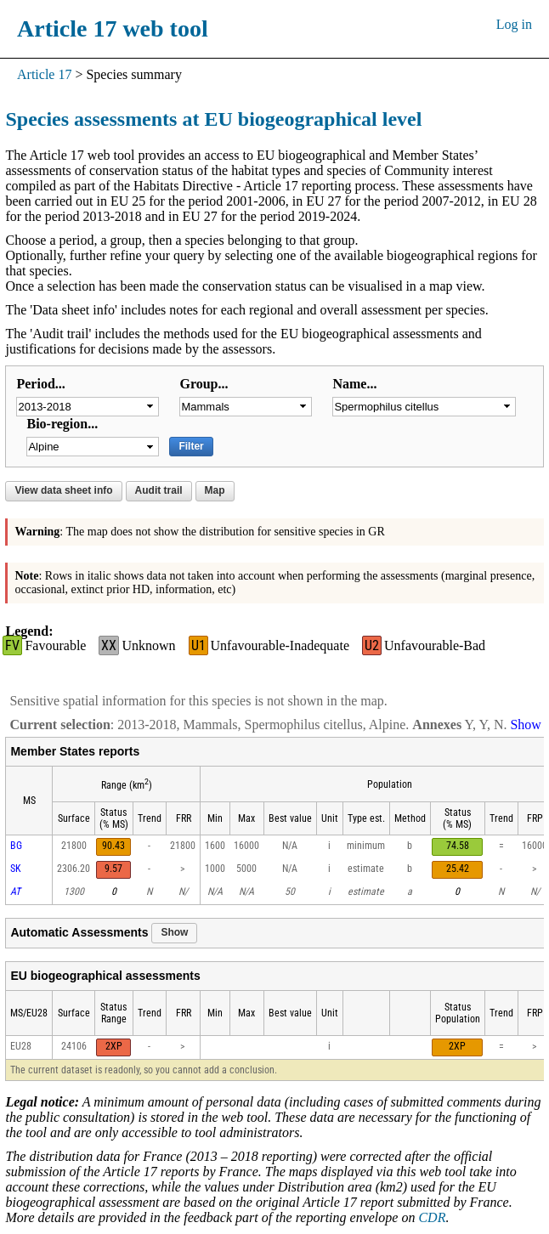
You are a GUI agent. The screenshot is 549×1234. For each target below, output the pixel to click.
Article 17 (44, 74)
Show (174, 932)
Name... (354, 383)
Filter (190, 446)
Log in (514, 24)
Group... (203, 383)
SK (15, 869)
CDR (431, 1217)
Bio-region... (62, 423)
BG (16, 846)
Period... (40, 383)
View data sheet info (63, 490)
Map (215, 490)
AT (15, 891)
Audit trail (159, 490)
